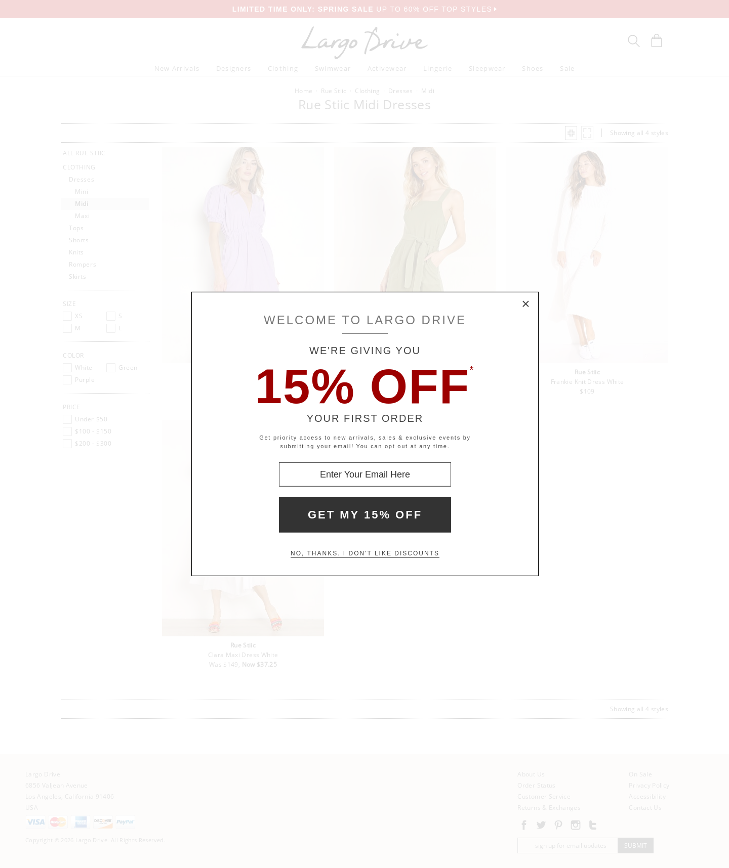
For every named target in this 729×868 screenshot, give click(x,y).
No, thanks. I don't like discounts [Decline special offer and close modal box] (365, 553)
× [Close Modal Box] (526, 304)
